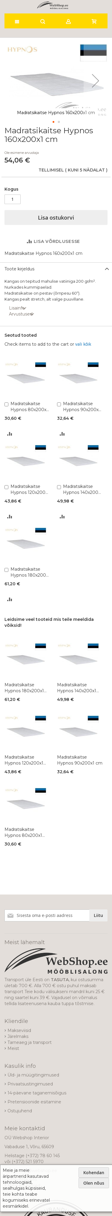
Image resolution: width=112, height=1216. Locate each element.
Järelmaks (17, 1036)
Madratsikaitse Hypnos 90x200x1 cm (81, 407)
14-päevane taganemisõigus (36, 1093)
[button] (96, 80)
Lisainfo (17, 308)
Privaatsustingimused (30, 1084)
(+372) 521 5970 (28, 1161)
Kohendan (93, 1172)
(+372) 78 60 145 (43, 1155)
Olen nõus (93, 1183)
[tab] (56, 268)
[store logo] (52, 5)
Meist (13, 1048)
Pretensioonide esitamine (34, 1102)
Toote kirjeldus (19, 269)
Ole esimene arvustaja (21, 153)
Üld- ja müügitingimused (33, 1075)
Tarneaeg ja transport (29, 1042)
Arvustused (21, 314)
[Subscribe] (98, 915)
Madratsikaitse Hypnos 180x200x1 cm (30, 572)
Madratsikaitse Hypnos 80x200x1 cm (29, 407)
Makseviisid (19, 1030)
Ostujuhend (19, 1111)
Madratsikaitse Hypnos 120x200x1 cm (29, 489)
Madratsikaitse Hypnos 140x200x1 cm (82, 489)
